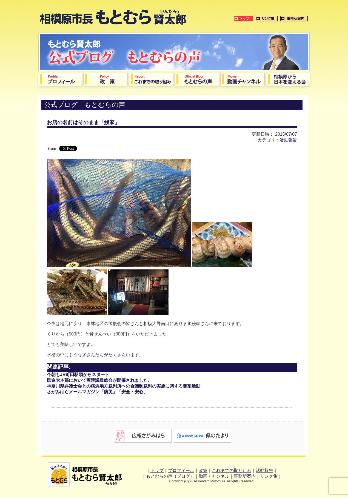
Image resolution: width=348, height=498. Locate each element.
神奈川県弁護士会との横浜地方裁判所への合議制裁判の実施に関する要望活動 (123, 386)
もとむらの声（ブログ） (170, 476)
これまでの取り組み (231, 470)
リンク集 (269, 476)
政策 (203, 470)
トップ (157, 470)
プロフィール (181, 470)
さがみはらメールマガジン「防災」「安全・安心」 (97, 391)
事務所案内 (245, 476)
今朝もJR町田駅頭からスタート (78, 374)
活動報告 (288, 140)
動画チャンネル (214, 476)
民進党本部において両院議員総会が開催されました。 (99, 380)
